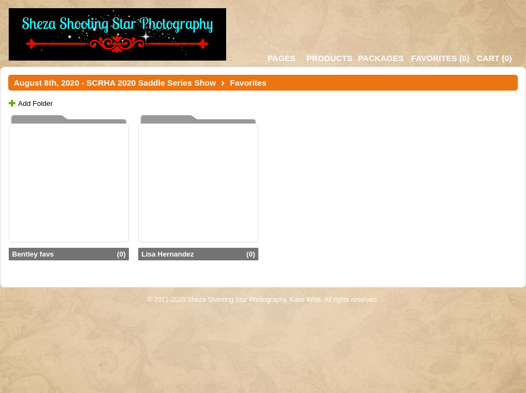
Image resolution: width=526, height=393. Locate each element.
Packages (381, 58)
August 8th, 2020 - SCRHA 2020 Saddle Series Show (115, 82)
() (440, 58)
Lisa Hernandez (198, 254)
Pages (281, 58)
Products (329, 58)
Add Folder (35, 103)
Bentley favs (69, 254)
